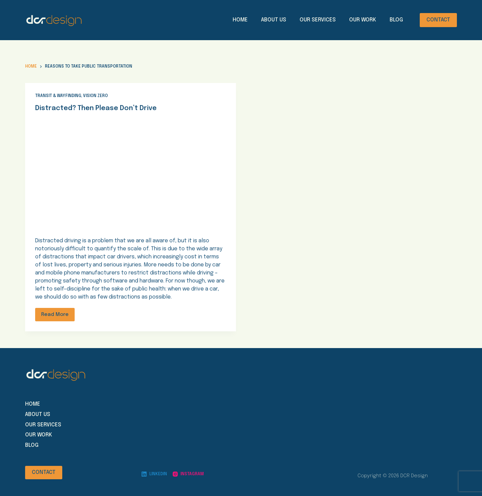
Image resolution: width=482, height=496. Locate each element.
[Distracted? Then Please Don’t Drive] (130, 173)
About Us (273, 20)
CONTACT (438, 20)
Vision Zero (95, 96)
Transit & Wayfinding (58, 96)
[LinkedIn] (154, 474)
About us (37, 414)
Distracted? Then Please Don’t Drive (96, 108)
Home (240, 20)
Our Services (318, 20)
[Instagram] (188, 474)
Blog (396, 20)
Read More (55, 314)
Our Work (362, 20)
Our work (38, 435)
